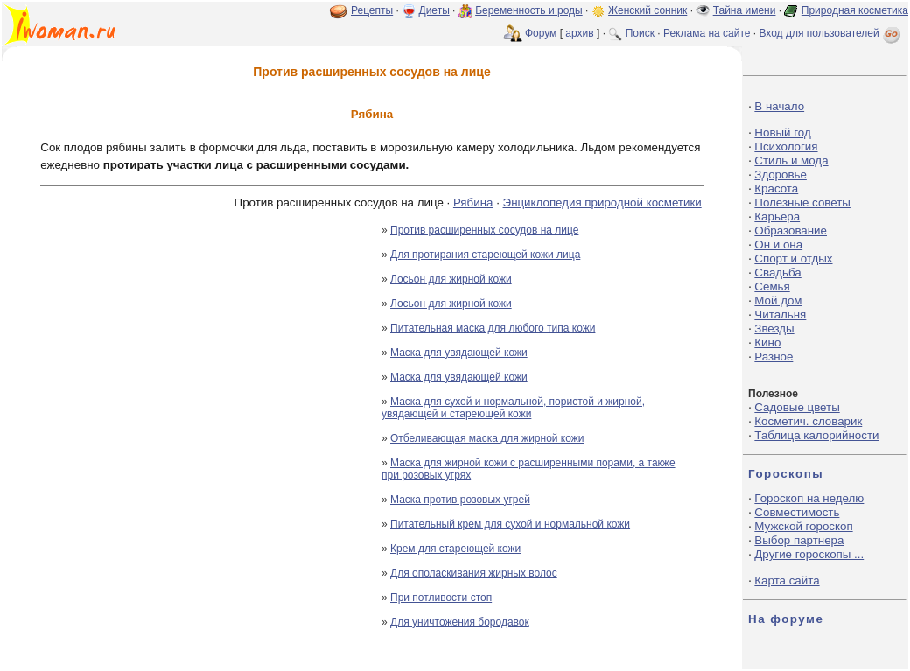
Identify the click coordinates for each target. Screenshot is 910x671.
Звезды (774, 328)
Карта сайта (786, 580)
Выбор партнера (799, 540)
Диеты (434, 10)
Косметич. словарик (808, 421)
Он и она (778, 244)
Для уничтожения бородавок (459, 622)
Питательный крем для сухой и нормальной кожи (510, 524)
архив (579, 33)
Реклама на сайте (707, 33)
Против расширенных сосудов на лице (484, 230)
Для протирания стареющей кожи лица (485, 254)
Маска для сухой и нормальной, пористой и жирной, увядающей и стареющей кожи (513, 407)
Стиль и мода (791, 160)
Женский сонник (647, 10)
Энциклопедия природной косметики (602, 202)
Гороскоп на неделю (809, 498)
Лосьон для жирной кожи (451, 279)
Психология (785, 146)
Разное (773, 356)
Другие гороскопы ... (809, 554)
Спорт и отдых (793, 258)
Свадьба (777, 272)
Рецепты (372, 10)
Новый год (782, 132)
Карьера (777, 216)
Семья (771, 286)
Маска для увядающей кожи (459, 352)
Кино (767, 342)
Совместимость (796, 512)
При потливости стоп (441, 597)
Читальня (780, 314)
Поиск (640, 33)
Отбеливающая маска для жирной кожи (487, 438)
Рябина (473, 202)
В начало (779, 106)
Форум (540, 33)
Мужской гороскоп (803, 526)
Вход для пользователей (831, 33)
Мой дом (778, 300)
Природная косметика (855, 10)
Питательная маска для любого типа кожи (492, 328)
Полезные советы (802, 202)
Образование (790, 230)
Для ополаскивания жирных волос (473, 573)
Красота (776, 188)
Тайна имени (744, 10)
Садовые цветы (796, 407)
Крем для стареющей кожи (455, 548)
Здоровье (780, 174)
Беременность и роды (529, 10)
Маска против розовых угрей (460, 499)
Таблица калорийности (816, 435)
